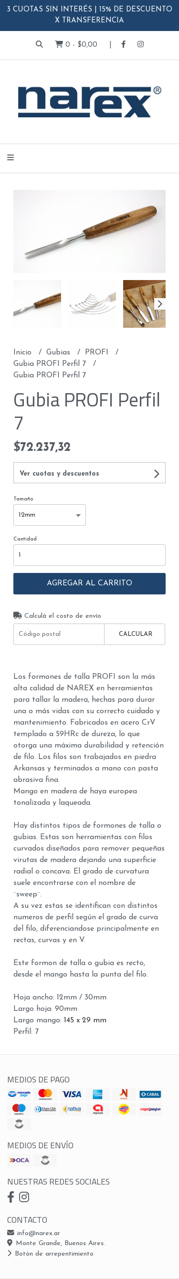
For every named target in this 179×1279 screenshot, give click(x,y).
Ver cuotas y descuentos (59, 474)
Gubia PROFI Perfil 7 (50, 364)
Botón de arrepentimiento (50, 1254)
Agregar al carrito (89, 583)
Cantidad (25, 539)
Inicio (23, 352)
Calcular (135, 634)
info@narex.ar (33, 1233)
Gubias (59, 352)
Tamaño (23, 499)
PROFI (98, 352)
